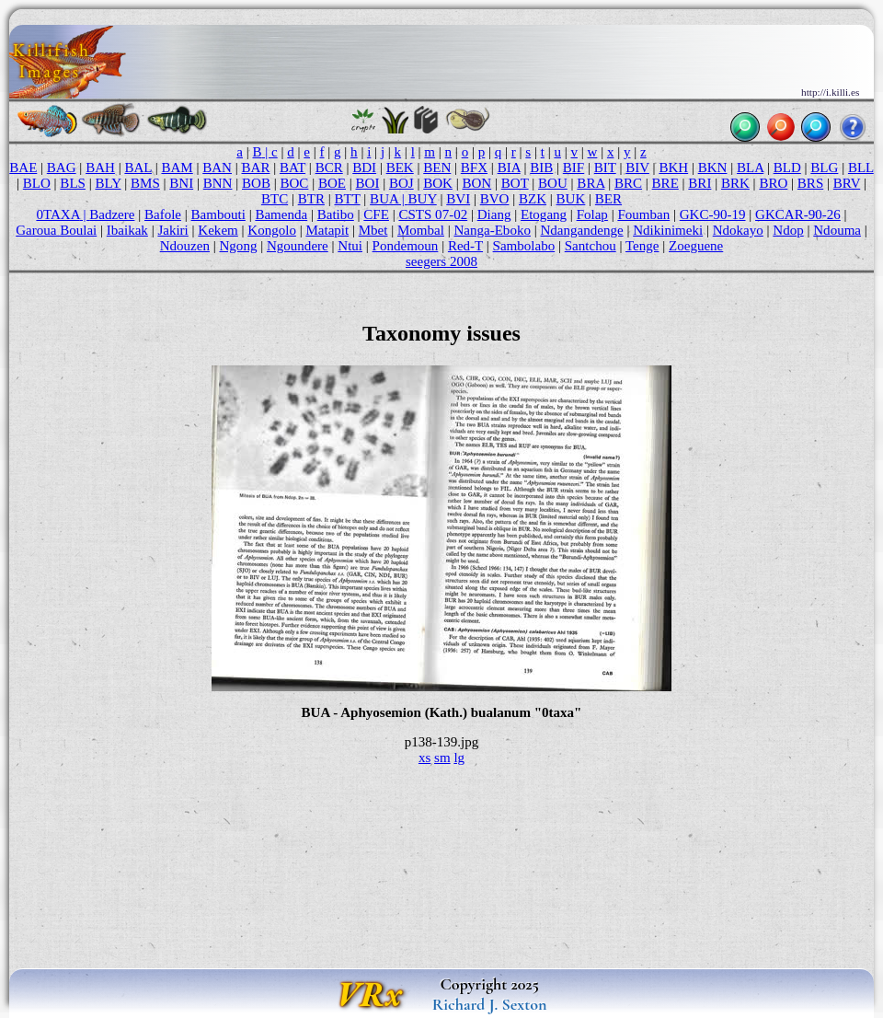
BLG (824, 167)
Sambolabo (524, 245)
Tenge (642, 245)
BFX (474, 167)
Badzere (111, 214)
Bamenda (281, 214)
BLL (861, 167)
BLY (107, 183)
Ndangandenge (581, 230)
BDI (364, 167)
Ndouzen (185, 245)
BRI (699, 183)
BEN (437, 167)
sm (442, 757)
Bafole (162, 214)
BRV (846, 183)
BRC (628, 183)
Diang (494, 214)
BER (608, 198)
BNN (218, 183)
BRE (665, 183)
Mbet (373, 230)
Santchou (590, 245)
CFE (376, 214)
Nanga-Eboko (491, 230)
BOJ (401, 183)
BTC (274, 198)
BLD (787, 167)
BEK (400, 167)
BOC (294, 183)
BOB (256, 183)
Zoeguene (696, 245)
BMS (145, 183)
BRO (773, 183)
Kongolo (271, 230)
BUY (422, 198)
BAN (217, 167)
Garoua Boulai (56, 230)
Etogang (544, 214)
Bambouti (218, 214)
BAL (138, 167)
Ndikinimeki (668, 230)
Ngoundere (297, 245)
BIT (605, 167)
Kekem (217, 230)
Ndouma (837, 230)
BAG (61, 167)
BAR (256, 167)
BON (476, 183)
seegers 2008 (441, 261)
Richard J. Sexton (489, 1004)
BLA (750, 167)
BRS (810, 183)
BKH (673, 167)
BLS (73, 183)
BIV (637, 167)
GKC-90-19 (713, 214)
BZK (532, 198)
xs (424, 757)
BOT (515, 183)
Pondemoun (406, 245)
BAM (176, 167)
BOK (438, 183)
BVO (495, 198)
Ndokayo (738, 230)
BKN (713, 167)
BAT (292, 167)
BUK (571, 198)
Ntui (350, 245)
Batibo (335, 214)
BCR (329, 167)
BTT (347, 198)
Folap (592, 214)
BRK (735, 183)
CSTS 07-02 (432, 214)
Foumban (643, 214)
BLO (37, 183)
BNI (181, 183)
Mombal (420, 230)
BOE (332, 183)
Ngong (239, 245)
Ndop (788, 230)
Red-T (465, 245)
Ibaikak (127, 230)
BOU (553, 183)
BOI (368, 183)
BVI (458, 198)
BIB (541, 167)
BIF (573, 167)
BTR (311, 198)
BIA (509, 167)
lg (458, 757)
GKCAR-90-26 (798, 214)
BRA (590, 183)
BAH (100, 167)
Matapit (327, 230)
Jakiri (172, 230)
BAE (23, 167)
